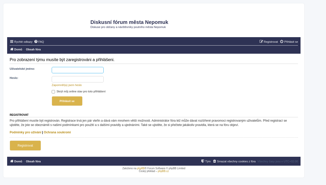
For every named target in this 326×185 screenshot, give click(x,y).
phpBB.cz (163, 171)
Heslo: (14, 77)
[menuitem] (39, 42)
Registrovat (25, 145)
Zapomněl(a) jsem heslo (67, 85)
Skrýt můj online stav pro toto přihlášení (79, 91)
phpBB (141, 168)
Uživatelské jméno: (22, 68)
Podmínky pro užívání (25, 132)
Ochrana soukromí (57, 132)
